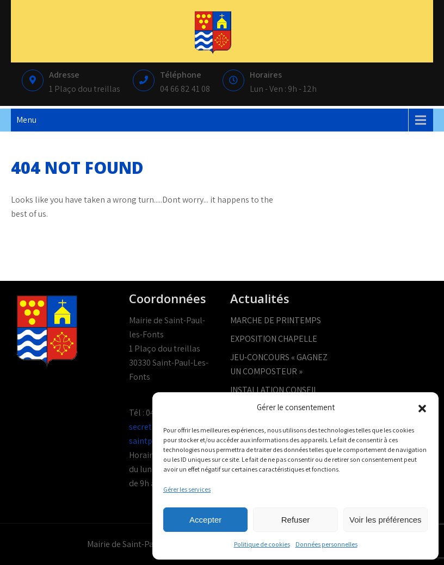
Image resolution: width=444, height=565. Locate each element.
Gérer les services (187, 489)
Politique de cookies (262, 544)
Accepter (205, 519)
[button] (422, 407)
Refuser (295, 519)
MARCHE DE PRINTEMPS (275, 320)
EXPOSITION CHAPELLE (273, 338)
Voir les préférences (385, 519)
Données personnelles (326, 544)
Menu (26, 119)
